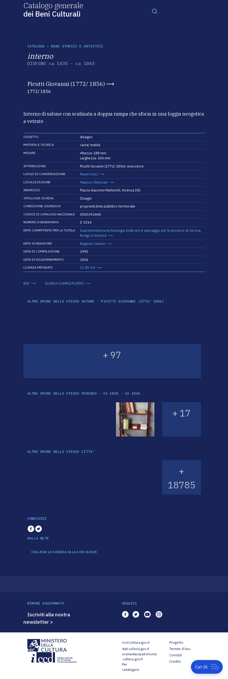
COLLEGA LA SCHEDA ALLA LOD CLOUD (64, 552)
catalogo (36, 46)
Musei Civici (89, 174)
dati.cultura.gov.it (135, 649)
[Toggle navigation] (155, 11)
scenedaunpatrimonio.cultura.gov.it (139, 657)
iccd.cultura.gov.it (136, 642)
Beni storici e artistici (77, 46)
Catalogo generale (53, 9)
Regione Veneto (92, 243)
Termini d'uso (180, 649)
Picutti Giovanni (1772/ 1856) (66, 83)
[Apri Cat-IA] (207, 667)
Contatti (175, 655)
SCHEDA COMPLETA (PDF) (64, 283)
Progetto (176, 642)
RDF (26, 283)
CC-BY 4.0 (87, 267)
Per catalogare (130, 667)
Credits (175, 661)
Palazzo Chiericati (94, 182)
